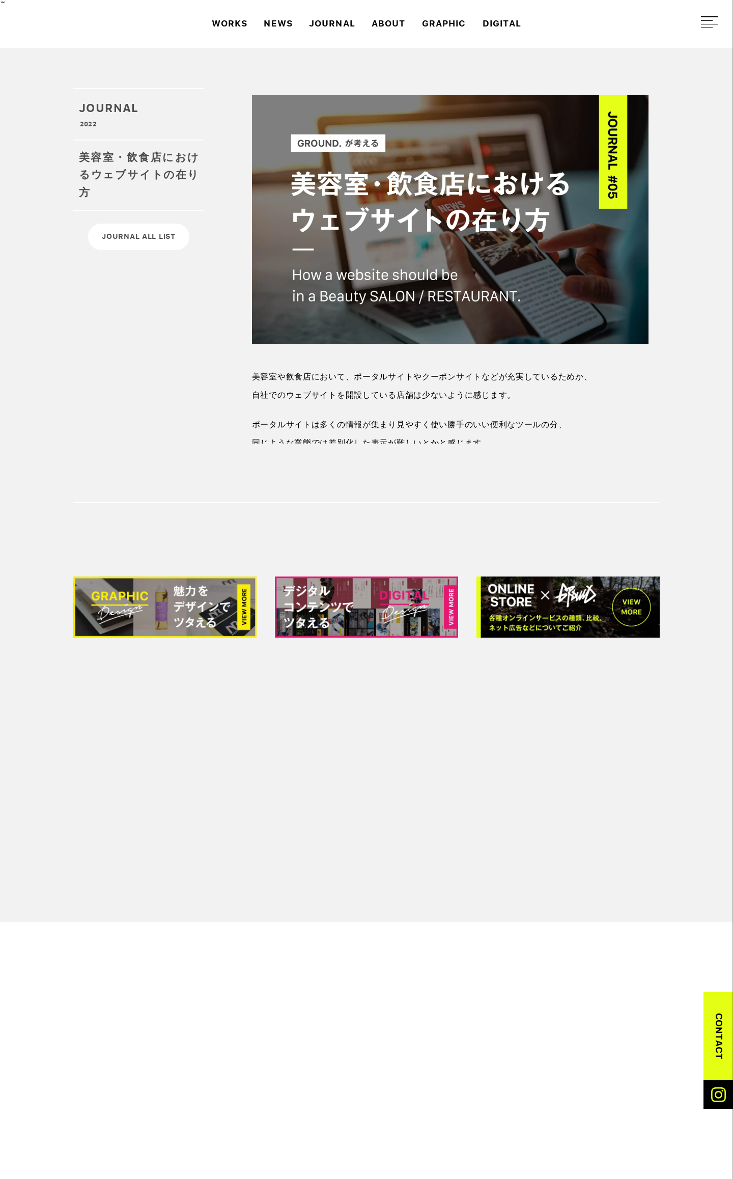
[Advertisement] (378, 773)
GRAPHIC (444, 23)
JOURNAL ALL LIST (139, 236)
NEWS (278, 23)
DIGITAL (502, 23)
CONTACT (718, 1036)
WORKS (229, 23)
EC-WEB (569, 1029)
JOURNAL (332, 23)
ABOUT (388, 23)
